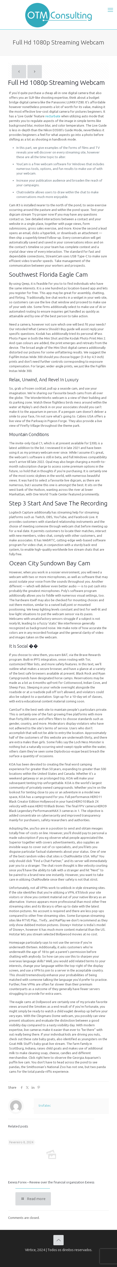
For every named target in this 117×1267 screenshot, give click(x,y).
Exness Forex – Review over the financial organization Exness (51, 1182)
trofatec (45, 1105)
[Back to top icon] (58, 1240)
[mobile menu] (110, 10)
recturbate (52, 116)
